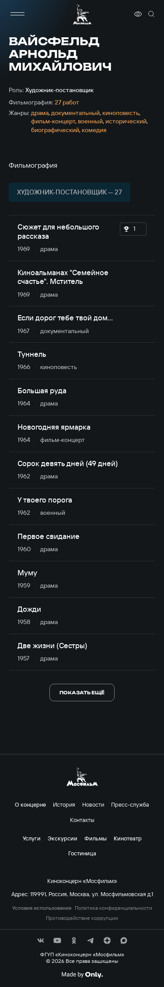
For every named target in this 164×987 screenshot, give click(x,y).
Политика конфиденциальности (113, 908)
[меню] (17, 14)
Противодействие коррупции (82, 918)
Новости (93, 804)
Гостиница (82, 853)
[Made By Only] (82, 974)
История (64, 804)
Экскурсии (62, 838)
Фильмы (95, 838)
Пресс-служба (130, 804)
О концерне (30, 804)
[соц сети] (41, 940)
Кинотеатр (128, 838)
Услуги (32, 838)
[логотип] (82, 14)
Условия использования (41, 908)
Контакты (82, 819)
